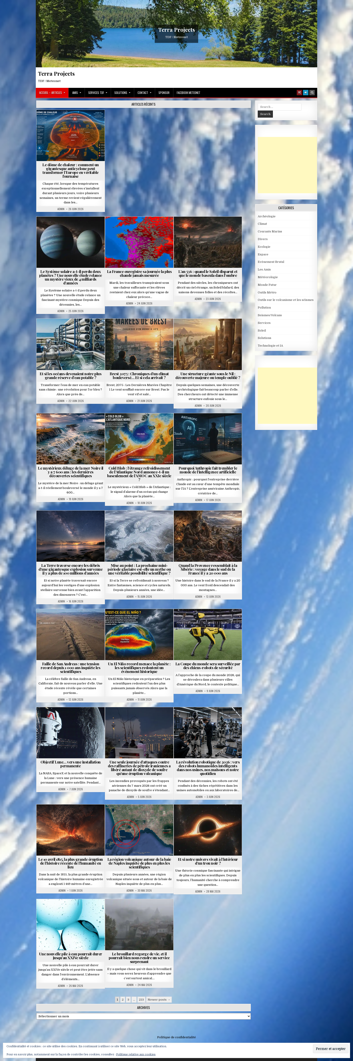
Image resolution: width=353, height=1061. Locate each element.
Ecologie (264, 246)
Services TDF (96, 92)
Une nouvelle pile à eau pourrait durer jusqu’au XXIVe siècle (70, 955)
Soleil (262, 330)
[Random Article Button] (299, 92)
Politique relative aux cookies (136, 1054)
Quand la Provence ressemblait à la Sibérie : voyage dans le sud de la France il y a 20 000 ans (208, 569)
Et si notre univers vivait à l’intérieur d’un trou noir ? (208, 861)
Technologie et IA (270, 345)
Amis (75, 92)
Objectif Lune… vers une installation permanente (71, 763)
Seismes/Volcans (270, 315)
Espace (263, 254)
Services (264, 323)
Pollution (264, 307)
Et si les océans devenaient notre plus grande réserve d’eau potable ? (70, 375)
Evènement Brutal (271, 262)
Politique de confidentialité (176, 1037)
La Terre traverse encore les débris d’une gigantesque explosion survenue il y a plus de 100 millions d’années (70, 569)
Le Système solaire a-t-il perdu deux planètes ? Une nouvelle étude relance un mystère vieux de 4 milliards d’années (70, 277)
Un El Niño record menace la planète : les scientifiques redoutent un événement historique (139, 667)
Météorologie (268, 277)
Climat (262, 223)
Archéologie (267, 216)
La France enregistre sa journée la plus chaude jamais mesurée (139, 273)
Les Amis (264, 269)
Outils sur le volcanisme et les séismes (286, 300)
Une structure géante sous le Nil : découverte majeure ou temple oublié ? (207, 375)
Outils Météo (267, 292)
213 (141, 999)
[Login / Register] (305, 92)
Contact (143, 92)
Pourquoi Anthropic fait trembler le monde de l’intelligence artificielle (208, 470)
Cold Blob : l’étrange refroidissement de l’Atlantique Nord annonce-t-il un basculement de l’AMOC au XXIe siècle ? (139, 474)
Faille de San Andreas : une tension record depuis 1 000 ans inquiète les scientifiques (70, 667)
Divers (263, 239)
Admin (60, 209)
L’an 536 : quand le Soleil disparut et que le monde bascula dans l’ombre (207, 273)
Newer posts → (159, 999)
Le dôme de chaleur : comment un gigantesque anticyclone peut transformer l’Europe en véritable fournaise (70, 170)
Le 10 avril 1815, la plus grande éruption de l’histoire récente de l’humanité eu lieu (70, 863)
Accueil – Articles (50, 92)
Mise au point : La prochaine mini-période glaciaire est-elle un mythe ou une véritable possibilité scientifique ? (139, 569)
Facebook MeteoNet (188, 92)
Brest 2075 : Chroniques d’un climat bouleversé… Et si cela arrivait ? (139, 375)
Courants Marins (270, 231)
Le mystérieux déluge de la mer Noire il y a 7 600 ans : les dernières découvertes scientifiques (70, 472)
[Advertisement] (291, 165)
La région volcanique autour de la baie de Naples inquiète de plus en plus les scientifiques (139, 863)
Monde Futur (267, 284)
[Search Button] (312, 92)
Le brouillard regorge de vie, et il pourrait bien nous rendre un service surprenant (139, 957)
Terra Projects (176, 29)
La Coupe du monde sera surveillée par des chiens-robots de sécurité (207, 665)
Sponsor (164, 92)
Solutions (120, 92)
